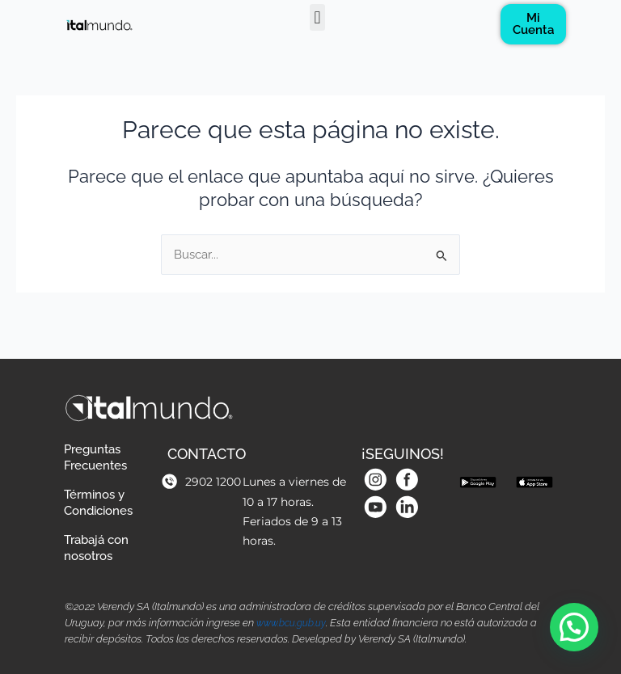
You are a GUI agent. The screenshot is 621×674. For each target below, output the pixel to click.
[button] (317, 17)
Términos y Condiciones (106, 493)
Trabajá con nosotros (104, 545)
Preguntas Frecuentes (103, 441)
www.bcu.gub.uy (293, 623)
